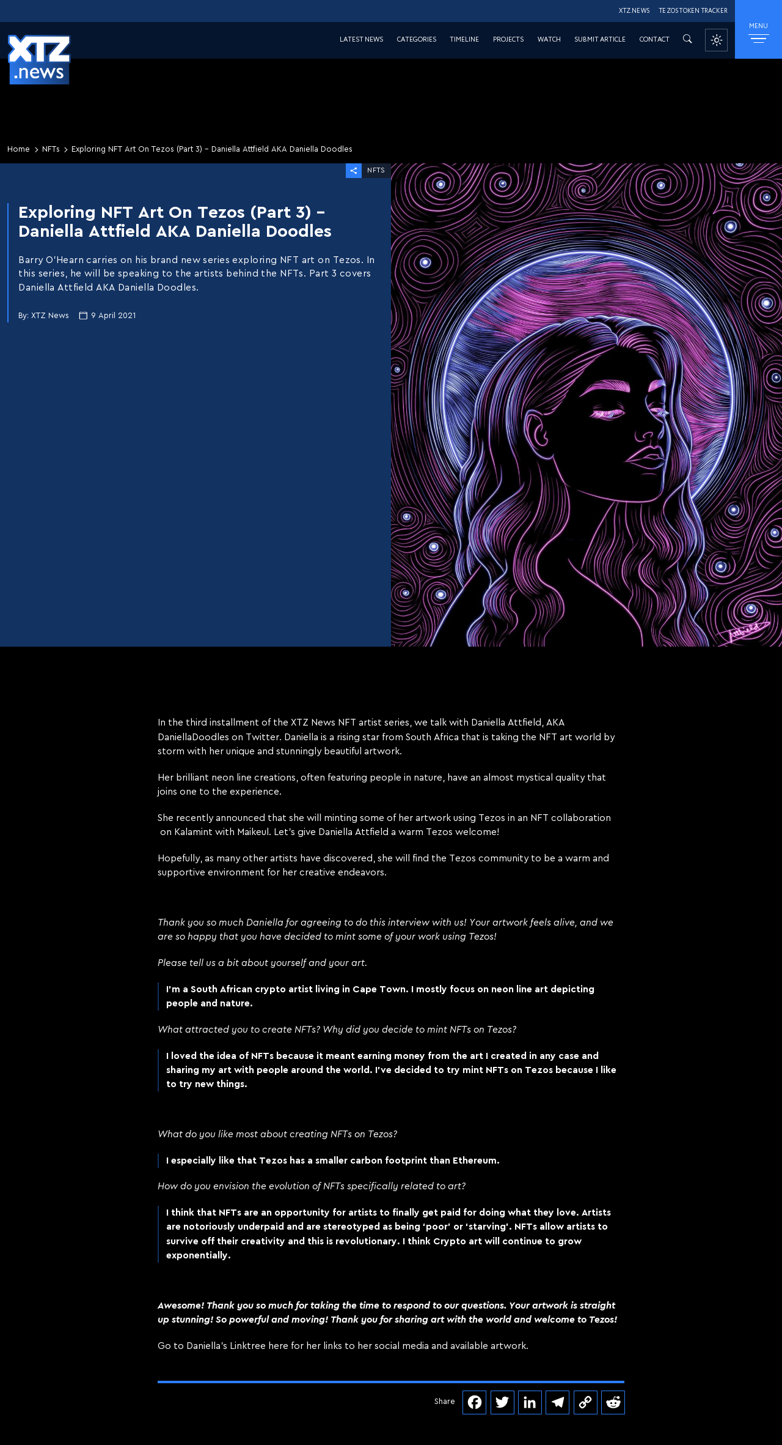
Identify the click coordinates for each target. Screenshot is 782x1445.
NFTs (51, 149)
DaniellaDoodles (193, 737)
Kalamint (193, 832)
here (278, 1346)
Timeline (464, 40)
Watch (549, 40)
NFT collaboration (570, 818)
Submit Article (600, 40)
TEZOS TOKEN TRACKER (693, 11)
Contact (655, 40)
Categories (416, 40)
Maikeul (253, 832)
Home (18, 149)
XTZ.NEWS (634, 11)
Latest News (361, 40)
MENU (758, 32)
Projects (508, 40)
